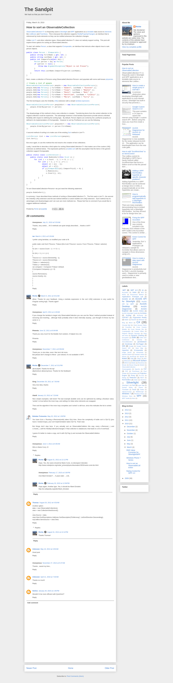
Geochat (139, 339)
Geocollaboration (127, 342)
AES (142, 292)
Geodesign (128, 344)
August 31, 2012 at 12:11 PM (57, 460)
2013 (127, 413)
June (129, 440)
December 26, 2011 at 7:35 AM (48, 382)
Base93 (133, 319)
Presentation (133, 373)
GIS (123, 346)
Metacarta (127, 360)
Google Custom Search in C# (138, 108)
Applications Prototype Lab (132, 297)
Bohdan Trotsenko (39, 416)
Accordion (125, 292)
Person (43, 46)
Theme (140, 387)
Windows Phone (139, 393)
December (131, 427)
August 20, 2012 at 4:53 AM (49, 503)
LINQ (56, 101)
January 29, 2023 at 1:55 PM (49, 591)
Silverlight (63, 32)
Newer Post (31, 668)
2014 (127, 410)
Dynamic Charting (137, 335)
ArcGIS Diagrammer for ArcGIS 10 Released (138, 131)
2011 (127, 420)
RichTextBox (126, 380)
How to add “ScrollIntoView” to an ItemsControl (134, 152)
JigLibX (141, 356)
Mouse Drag (133, 365)
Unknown (36, 549)
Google (131, 346)
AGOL (124, 294)
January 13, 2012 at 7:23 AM (48, 395)
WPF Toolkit (125, 398)
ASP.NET (125, 317)
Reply (34, 229)
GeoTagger (140, 344)
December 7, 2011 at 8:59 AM (53, 349)
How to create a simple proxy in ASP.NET (138, 87)
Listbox (139, 358)
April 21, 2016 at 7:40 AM (50, 577)
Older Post (109, 668)
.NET (124, 290)
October (130, 433)
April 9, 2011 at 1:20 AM (51, 312)
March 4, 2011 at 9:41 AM (50, 296)
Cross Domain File (137, 329)
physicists (109, 79)
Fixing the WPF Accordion (138, 219)
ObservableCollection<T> (35, 32)
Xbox (133, 398)
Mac (145, 358)
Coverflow (128, 327)
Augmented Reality (140, 317)
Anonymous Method (137, 294)
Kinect (124, 358)
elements (108, 32)
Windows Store (127, 396)
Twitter (142, 389)
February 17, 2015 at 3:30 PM (59, 473)
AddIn (134, 292)
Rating (124, 377)
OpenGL (137, 369)
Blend (131, 322)
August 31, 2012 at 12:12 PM (57, 532)
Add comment (32, 603)
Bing (123, 322)
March (129, 447)
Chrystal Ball (126, 325)
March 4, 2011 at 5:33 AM (45, 236)
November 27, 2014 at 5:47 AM (54, 563)
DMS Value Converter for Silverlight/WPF (133, 452)
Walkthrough (140, 391)
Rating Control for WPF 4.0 (133, 472)
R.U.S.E (141, 375)
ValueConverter (127, 391)
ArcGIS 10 (126, 299)
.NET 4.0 (134, 290)
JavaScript (133, 356)
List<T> (34, 40)
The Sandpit (38, 9)
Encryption (125, 337)
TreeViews (44, 34)
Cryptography (126, 331)
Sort (69, 132)
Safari (136, 380)
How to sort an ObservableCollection (130, 69)
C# (138, 322)
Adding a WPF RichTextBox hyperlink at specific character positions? (139, 175)
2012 (127, 417)
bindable (91, 32)
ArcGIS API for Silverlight (134, 300)
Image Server (127, 352)
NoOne (35, 591)
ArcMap (128, 315)
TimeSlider (125, 389)
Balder (127, 319)
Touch (134, 389)
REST (142, 377)
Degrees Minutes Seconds (131, 333)
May (129, 444)
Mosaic (124, 365)
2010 (127, 424)
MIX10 (127, 363)
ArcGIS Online (138, 311)
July (128, 437)
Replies (37, 455)
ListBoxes (32, 34)
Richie (34, 296)
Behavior (141, 319)
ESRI (134, 337)
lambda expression (82, 101)
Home (70, 668)
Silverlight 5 (125, 385)
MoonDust (141, 363)
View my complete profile (131, 47)
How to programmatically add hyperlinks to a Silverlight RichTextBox (139, 198)
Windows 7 (126, 394)
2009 (127, 478)
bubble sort (71, 149)
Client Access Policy (140, 325)
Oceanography (126, 369)
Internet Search (127, 354)
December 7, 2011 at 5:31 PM (52, 365)
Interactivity (139, 352)
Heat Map (139, 348)
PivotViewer (135, 371)
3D (143, 290)
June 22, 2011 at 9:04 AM (49, 330)
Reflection (133, 378)
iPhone (124, 356)
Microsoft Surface (140, 361)
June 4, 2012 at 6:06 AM (51, 444)
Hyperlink (125, 350)
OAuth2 (142, 365)
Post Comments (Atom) (75, 676)
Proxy (133, 375)
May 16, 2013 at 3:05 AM (49, 549)
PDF (126, 371)
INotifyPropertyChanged (86, 34)
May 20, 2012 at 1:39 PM (56, 416)
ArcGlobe (143, 313)
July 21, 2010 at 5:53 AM (51, 222)
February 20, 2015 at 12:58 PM (58, 483)
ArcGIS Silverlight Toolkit (129, 313)
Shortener (143, 380)
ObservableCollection (128, 367)
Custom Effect (139, 331)
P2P (145, 369)
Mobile (133, 363)
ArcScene (140, 315)
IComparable (67, 46)
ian (33, 236)
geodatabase (142, 342)
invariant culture (139, 354)
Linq (131, 358)
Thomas (35, 503)
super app (141, 385)
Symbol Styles (127, 387)
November (131, 430)
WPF (72, 32)
